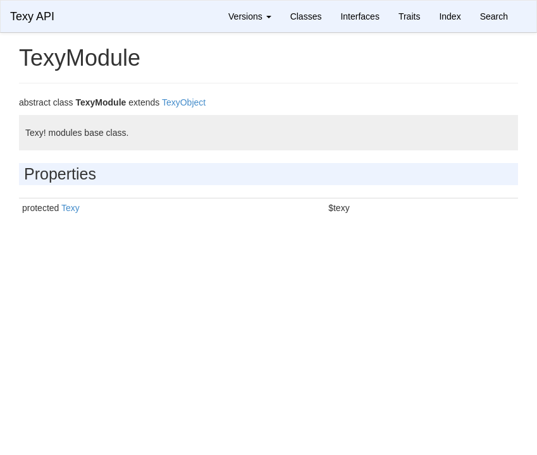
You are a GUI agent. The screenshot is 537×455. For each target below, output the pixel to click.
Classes (306, 16)
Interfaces (359, 16)
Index (449, 16)
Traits (409, 16)
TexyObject (184, 102)
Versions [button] (249, 16)
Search (494, 16)
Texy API (32, 16)
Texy (70, 208)
